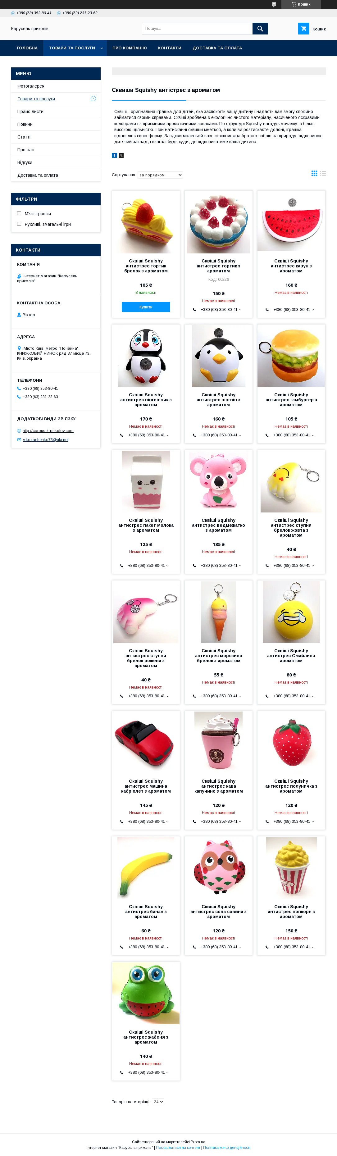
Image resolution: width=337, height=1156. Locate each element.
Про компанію (129, 48)
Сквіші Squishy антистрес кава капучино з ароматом (218, 786)
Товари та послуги (72, 48)
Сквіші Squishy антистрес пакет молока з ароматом (146, 525)
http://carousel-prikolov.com (48, 430)
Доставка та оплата (217, 48)
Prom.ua (198, 1142)
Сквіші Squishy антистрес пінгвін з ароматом (218, 399)
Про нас (25, 149)
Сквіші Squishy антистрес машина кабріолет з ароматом (146, 786)
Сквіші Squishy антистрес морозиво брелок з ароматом (218, 655)
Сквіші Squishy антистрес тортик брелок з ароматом (146, 265)
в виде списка (323, 175)
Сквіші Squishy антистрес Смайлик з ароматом (291, 655)
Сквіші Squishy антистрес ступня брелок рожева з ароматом (145, 658)
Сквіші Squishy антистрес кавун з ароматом (291, 265)
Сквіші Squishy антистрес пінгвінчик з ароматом (146, 399)
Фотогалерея (30, 86)
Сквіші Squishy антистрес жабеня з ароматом (145, 1037)
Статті (23, 136)
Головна (27, 48)
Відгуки (24, 162)
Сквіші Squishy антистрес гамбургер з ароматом (291, 399)
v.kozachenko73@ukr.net (45, 439)
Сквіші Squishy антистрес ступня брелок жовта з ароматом (291, 528)
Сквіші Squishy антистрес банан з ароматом (146, 911)
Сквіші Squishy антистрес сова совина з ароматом (218, 911)
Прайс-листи (30, 111)
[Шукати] (260, 28)
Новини (25, 124)
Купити (146, 307)
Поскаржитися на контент (178, 1147)
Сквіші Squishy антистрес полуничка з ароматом (291, 786)
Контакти (169, 48)
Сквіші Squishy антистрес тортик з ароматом (218, 265)
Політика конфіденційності (226, 1147)
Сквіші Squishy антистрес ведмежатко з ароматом (218, 525)
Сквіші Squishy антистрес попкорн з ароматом (291, 911)
